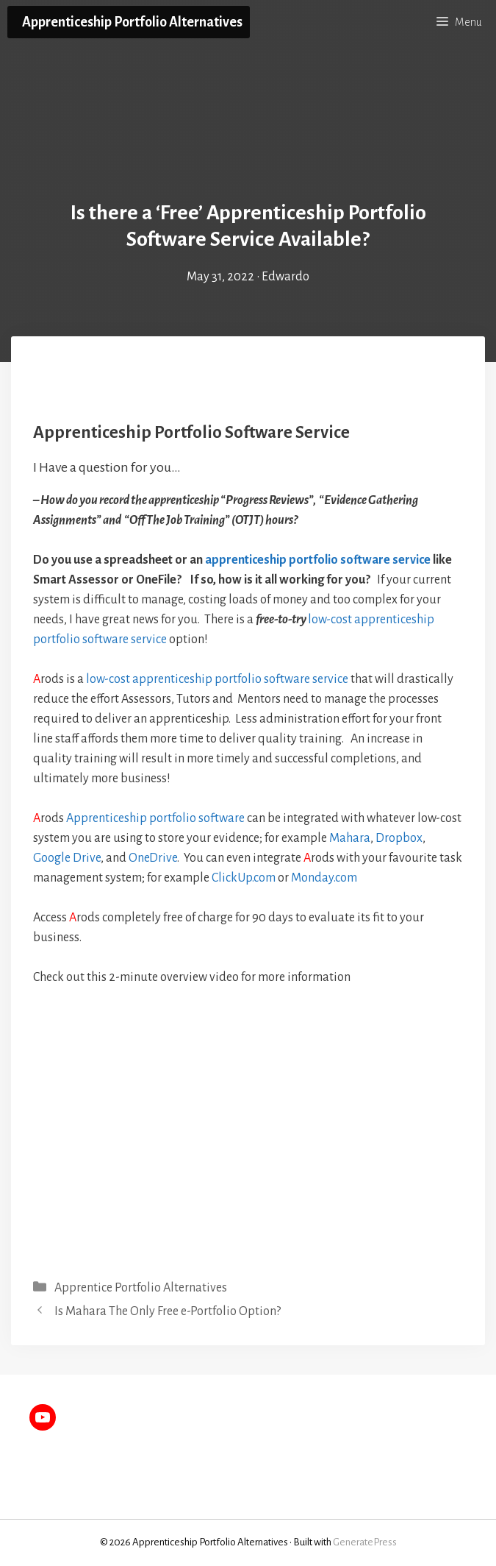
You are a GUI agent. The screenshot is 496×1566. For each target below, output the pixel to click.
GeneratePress (365, 1542)
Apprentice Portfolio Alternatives (140, 1287)
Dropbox (399, 838)
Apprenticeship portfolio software (155, 818)
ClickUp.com (244, 878)
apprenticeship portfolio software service (319, 560)
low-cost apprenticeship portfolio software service (217, 679)
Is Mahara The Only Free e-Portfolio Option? (167, 1311)
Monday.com (324, 878)
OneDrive (153, 858)
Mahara (349, 838)
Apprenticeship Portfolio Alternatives (132, 22)
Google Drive (67, 858)
